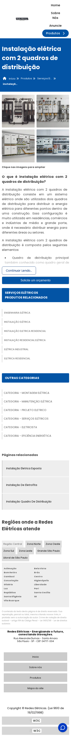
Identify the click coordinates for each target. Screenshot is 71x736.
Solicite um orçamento (35, 280)
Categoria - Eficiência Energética (27, 436)
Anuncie (55, 25)
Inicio (35, 657)
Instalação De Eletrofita (21, 485)
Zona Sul (8, 551)
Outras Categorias (22, 378)
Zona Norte (34, 544)
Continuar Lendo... (19, 270)
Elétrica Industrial (16, 349)
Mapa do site (35, 688)
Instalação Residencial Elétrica (25, 340)
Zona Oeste (53, 544)
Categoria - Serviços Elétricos (26, 419)
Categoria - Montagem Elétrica (26, 393)
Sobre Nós (55, 15)
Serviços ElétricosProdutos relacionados (26, 295)
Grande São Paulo (48, 551)
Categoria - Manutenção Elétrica (28, 401)
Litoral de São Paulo (15, 557)
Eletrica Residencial (17, 358)
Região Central (12, 544)
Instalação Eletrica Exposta (23, 468)
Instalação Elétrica (17, 322)
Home (55, 5)
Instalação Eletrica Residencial (25, 331)
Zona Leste (25, 551)
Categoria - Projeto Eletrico (25, 410)
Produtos (56, 33)
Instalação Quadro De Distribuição (28, 501)
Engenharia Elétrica (17, 313)
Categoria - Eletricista (20, 427)
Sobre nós (35, 667)
